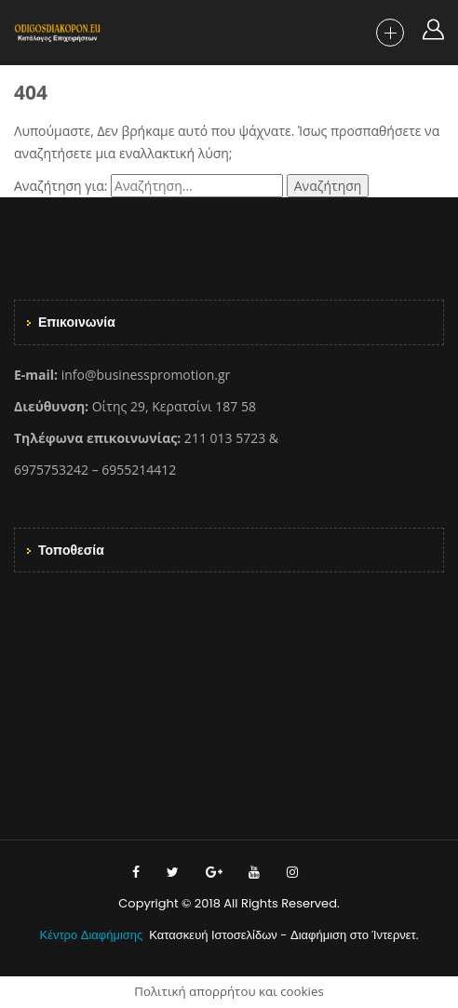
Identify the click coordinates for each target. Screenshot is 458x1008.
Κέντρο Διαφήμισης (93, 935)
